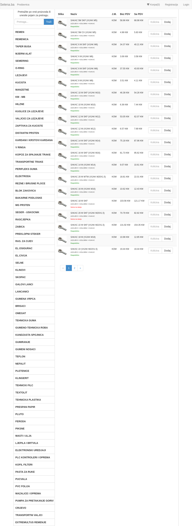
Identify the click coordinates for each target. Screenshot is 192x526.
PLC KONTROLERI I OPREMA (32, 457)
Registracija (171, 4)
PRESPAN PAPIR (25, 407)
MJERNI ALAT (23, 53)
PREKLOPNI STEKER (27, 233)
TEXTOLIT (21, 392)
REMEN (19, 32)
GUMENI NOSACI (25, 349)
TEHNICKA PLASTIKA (28, 399)
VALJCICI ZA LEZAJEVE (29, 118)
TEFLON (20, 356)
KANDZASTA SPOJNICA (29, 334)
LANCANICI (22, 291)
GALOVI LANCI (24, 284)
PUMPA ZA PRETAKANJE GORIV (34, 500)
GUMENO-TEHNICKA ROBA (31, 327)
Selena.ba (7, 4)
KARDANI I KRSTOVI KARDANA (34, 140)
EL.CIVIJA (21, 255)
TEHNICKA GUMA (25, 320)
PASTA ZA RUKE (25, 471)
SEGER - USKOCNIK (27, 212)
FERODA (20, 421)
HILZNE (19, 104)
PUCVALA (21, 479)
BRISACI (20, 306)
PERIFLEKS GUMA (26, 169)
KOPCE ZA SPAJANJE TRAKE (33, 154)
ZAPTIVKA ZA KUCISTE (29, 125)
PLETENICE (22, 370)
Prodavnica (23, 4)
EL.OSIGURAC (23, 248)
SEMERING (22, 60)
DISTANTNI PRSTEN (27, 133)
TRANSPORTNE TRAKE (29, 161)
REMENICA (22, 39)
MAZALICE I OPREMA (28, 493)
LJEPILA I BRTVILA (26, 443)
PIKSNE (20, 428)
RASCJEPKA (23, 219)
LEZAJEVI (21, 75)
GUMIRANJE (22, 342)
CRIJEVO (20, 507)
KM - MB (20, 96)
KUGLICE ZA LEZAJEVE (29, 111)
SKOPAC (20, 277)
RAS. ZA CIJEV (24, 241)
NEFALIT (20, 363)
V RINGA (20, 147)
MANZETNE (22, 89)
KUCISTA (20, 82)
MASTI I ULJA (23, 435)
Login (186, 4)
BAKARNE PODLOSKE (28, 197)
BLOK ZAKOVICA (25, 190)
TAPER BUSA (23, 46)
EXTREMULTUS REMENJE (30, 522)
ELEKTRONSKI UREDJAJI (30, 450)
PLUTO (19, 414)
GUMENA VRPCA (25, 298)
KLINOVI (20, 270)
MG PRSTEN (22, 205)
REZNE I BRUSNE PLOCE (30, 183)
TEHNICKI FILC (24, 385)
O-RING (19, 68)
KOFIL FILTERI (23, 464)
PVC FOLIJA (22, 486)
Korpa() (153, 4)
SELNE (19, 262)
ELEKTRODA (23, 176)
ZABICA (20, 226)
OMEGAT (20, 313)
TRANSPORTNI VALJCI (29, 515)
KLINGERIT (22, 378)
